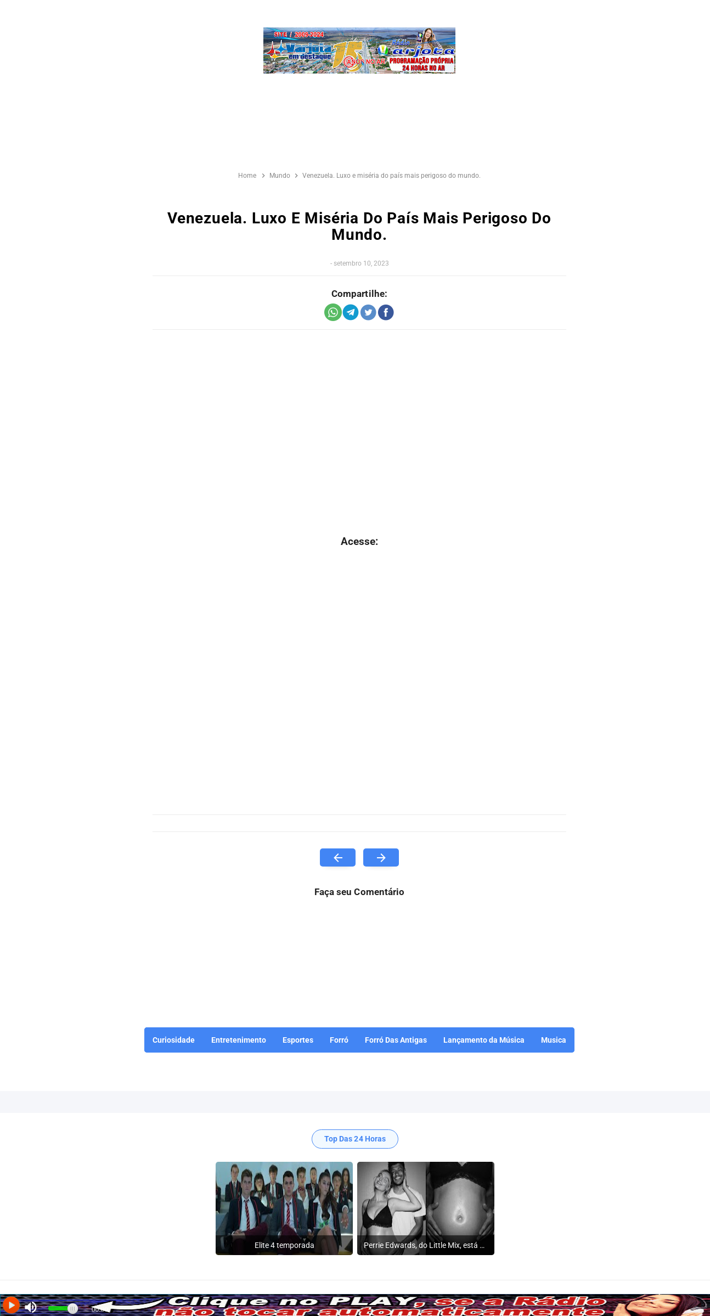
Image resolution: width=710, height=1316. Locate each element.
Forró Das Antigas (396, 1040)
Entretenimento (238, 1040)
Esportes (298, 1040)
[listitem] (284, 1208)
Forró (339, 1040)
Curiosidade (174, 1040)
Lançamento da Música (484, 1040)
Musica (553, 1040)
